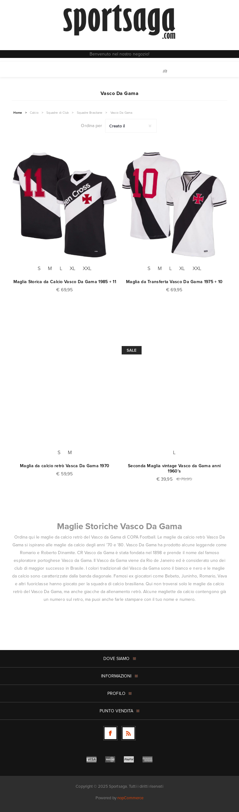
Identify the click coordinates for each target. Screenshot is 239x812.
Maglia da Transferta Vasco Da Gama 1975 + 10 (174, 281)
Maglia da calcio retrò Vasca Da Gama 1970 (64, 465)
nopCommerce (130, 798)
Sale (132, 350)
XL (72, 268)
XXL (87, 268)
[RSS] (128, 733)
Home (17, 113)
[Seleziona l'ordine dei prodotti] (131, 126)
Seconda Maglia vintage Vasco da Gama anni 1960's (174, 468)
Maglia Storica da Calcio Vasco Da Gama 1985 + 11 (64, 281)
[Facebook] (110, 733)
